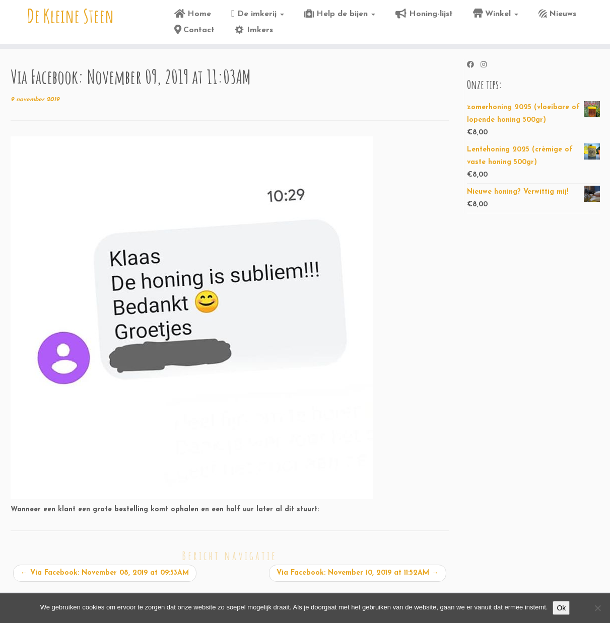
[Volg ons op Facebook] (474, 65)
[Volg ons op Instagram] (487, 65)
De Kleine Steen (70, 18)
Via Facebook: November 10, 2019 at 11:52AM (358, 573)
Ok (561, 608)
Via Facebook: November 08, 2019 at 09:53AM (105, 573)
